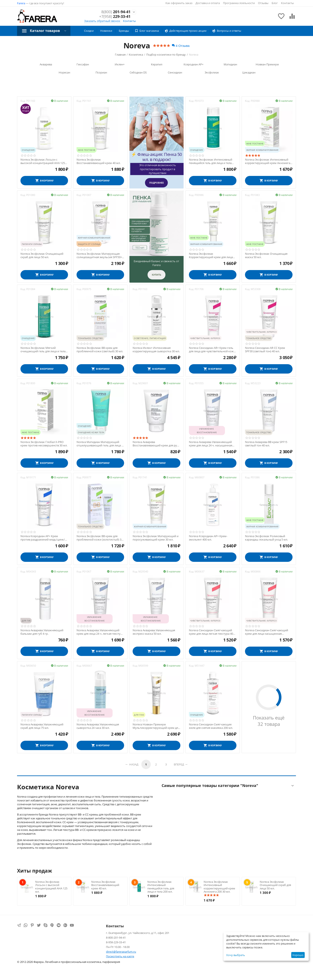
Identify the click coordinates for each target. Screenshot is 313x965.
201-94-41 (115, 12)
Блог (275, 3)
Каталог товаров (45, 30)
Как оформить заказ (178, 3)
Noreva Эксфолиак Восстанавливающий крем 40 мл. (98, 161)
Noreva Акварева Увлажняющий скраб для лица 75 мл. (41, 726)
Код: (23, 101)
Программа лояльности (239, 3)
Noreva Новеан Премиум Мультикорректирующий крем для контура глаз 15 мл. (156, 726)
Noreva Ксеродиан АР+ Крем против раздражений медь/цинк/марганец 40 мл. (42, 538)
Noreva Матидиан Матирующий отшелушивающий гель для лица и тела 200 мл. (100, 443)
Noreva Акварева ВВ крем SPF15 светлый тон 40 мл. (266, 443)
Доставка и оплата (208, 3)
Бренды (124, 31)
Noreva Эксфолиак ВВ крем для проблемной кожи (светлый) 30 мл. (100, 349)
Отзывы (263, 3)
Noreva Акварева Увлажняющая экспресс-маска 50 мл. (154, 632)
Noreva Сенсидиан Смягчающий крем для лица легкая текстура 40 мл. (211, 632)
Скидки (89, 31)
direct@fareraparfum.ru (121, 951)
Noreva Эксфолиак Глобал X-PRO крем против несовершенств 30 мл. (43, 443)
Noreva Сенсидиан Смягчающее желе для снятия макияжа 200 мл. (211, 726)
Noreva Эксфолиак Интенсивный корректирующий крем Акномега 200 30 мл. (267, 161)
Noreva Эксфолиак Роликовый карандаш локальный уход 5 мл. (266, 538)
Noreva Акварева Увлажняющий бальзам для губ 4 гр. (41, 632)
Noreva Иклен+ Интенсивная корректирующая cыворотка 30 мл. (156, 349)
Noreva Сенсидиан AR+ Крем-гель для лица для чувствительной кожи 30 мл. (212, 349)
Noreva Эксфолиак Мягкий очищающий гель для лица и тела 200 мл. (42, 349)
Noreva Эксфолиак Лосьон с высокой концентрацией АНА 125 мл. (42, 161)
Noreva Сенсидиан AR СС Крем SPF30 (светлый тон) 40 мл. (265, 349)
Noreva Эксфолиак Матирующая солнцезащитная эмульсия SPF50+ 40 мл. (99, 255)
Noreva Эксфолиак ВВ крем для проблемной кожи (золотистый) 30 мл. (100, 538)
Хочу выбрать (235, 955)
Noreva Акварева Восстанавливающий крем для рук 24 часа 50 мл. (155, 443)
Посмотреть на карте (120, 956)
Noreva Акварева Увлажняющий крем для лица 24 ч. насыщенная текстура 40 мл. (210, 443)
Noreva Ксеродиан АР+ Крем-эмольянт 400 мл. (208, 538)
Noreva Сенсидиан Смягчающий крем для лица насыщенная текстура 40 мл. (266, 632)
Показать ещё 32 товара (268, 720)
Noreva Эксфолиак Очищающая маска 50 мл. (266, 255)
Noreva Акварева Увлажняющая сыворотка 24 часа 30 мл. (98, 726)
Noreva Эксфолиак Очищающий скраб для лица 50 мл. (41, 255)
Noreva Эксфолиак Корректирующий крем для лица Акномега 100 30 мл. (211, 255)
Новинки (106, 31)
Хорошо (297, 955)
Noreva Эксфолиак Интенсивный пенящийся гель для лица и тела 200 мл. (210, 161)
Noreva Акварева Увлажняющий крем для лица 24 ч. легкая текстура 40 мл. (100, 632)
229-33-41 (114, 16)
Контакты (287, 3)
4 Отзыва (181, 45)
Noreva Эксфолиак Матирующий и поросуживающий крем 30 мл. (155, 538)
